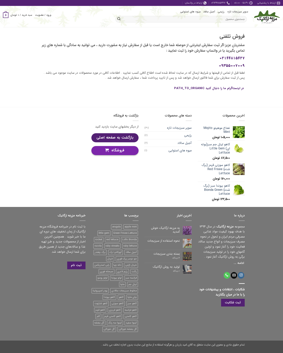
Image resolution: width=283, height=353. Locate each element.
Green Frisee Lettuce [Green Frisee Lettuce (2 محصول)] (125, 233)
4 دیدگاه (172, 258)
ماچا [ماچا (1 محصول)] (122, 284)
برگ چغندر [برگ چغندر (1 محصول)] (100, 252)
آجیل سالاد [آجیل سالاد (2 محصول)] (131, 252)
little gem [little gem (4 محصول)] (104, 233)
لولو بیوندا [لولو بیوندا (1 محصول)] (116, 278)
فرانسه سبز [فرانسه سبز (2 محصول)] (131, 278)
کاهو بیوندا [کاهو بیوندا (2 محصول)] (109, 297)
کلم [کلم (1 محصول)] (98, 316)
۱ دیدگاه (173, 271)
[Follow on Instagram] (241, 275)
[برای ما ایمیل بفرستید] (234, 275)
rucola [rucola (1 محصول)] (98, 246)
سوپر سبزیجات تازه (237, 12)
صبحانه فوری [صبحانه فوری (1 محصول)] (106, 272)
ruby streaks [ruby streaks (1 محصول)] (112, 246)
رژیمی (221, 12)
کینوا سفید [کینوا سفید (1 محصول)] (131, 323)
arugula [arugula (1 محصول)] (116, 227)
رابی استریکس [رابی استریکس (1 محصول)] (101, 265)
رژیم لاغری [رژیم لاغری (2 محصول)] (122, 272)
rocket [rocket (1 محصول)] (98, 240)
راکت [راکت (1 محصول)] (134, 272)
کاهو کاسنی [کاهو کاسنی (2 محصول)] (131, 316)
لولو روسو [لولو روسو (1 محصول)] (102, 278)
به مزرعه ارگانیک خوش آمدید (165, 230)
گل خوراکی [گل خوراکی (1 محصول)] (109, 329)
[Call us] (227, 275)
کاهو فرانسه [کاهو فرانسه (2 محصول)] (131, 310)
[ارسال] (119, 19)
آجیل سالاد (209, 12)
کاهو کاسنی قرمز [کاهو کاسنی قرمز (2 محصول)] (112, 316)
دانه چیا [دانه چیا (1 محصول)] (117, 265)
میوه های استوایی (190, 12)
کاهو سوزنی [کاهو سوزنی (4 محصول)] (117, 303)
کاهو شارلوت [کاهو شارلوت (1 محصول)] (101, 303)
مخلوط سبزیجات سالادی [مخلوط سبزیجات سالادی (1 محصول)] (124, 291)
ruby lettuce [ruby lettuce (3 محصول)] (130, 246)
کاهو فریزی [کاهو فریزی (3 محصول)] (115, 310)
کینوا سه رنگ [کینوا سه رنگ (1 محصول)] (115, 323)
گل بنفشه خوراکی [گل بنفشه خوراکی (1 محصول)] (128, 329)
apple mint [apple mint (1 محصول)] (131, 227)
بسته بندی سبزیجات (166, 254)
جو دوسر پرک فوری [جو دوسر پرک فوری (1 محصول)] (127, 259)
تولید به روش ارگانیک (166, 267)
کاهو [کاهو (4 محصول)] (121, 297)
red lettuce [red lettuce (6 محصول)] (112, 240)
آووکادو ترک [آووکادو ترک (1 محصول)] (115, 252)
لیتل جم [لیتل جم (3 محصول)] (132, 284)
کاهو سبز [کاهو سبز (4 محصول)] (132, 303)
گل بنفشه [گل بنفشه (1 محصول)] (99, 323)
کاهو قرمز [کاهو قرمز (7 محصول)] (100, 310)
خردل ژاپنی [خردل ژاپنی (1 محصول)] (131, 265)
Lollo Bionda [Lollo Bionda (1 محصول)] (129, 240)
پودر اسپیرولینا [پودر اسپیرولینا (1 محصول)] (100, 291)
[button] (43, 15)
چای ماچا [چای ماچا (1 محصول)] (132, 297)
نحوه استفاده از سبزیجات (163, 241)
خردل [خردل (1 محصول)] (110, 259)
